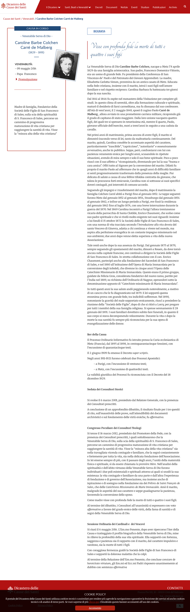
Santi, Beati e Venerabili (76, 7)
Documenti (111, 7)
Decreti (99, 7)
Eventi (134, 7)
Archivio (173, 7)
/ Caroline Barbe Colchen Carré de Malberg (59, 18)
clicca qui (94, 602)
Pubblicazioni (159, 7)
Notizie (124, 7)
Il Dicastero (51, 7)
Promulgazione (26, 79)
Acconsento (95, 608)
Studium (145, 7)
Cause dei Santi (11, 18)
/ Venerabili (27, 18)
